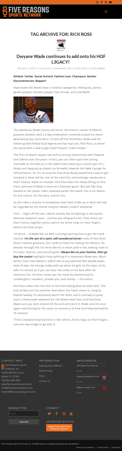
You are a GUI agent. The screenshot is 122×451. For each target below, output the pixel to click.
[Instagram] (64, 414)
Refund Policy (46, 370)
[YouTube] (71, 414)
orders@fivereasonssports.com (18, 391)
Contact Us (44, 380)
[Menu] (105, 11)
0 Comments (44, 68)
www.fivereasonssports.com (16, 384)
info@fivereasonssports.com (17, 387)
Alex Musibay (98, 68)
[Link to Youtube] (110, 2)
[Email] (24, 413)
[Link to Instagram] (106, 2)
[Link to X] (97, 2)
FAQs (41, 375)
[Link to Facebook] (101, 2)
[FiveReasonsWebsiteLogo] (25, 11)
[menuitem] (105, 11)
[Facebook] (57, 414)
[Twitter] (49, 414)
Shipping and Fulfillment (50, 365)
